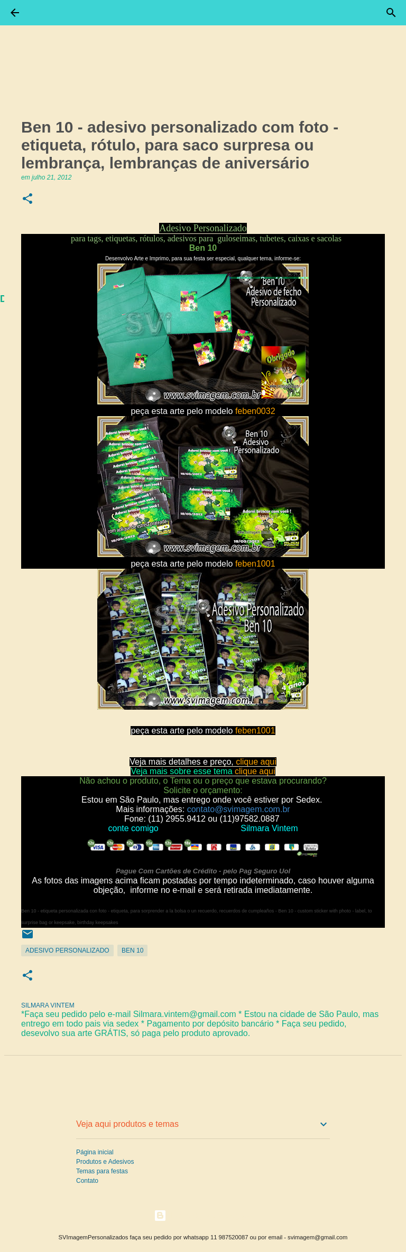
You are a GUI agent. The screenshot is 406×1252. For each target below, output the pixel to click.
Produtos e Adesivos (105, 1161)
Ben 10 (132, 950)
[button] (27, 199)
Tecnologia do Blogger (203, 1215)
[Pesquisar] (391, 12)
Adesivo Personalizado (67, 950)
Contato (87, 1180)
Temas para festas (102, 1171)
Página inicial (95, 1152)
